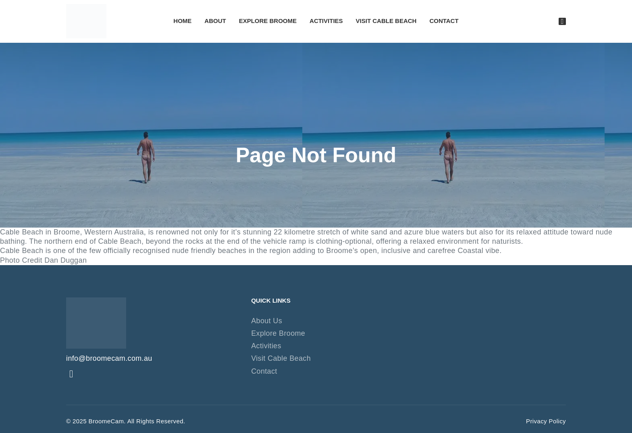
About (215, 21)
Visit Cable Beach (386, 21)
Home (182, 21)
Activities (326, 21)
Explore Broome (268, 21)
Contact (443, 21)
